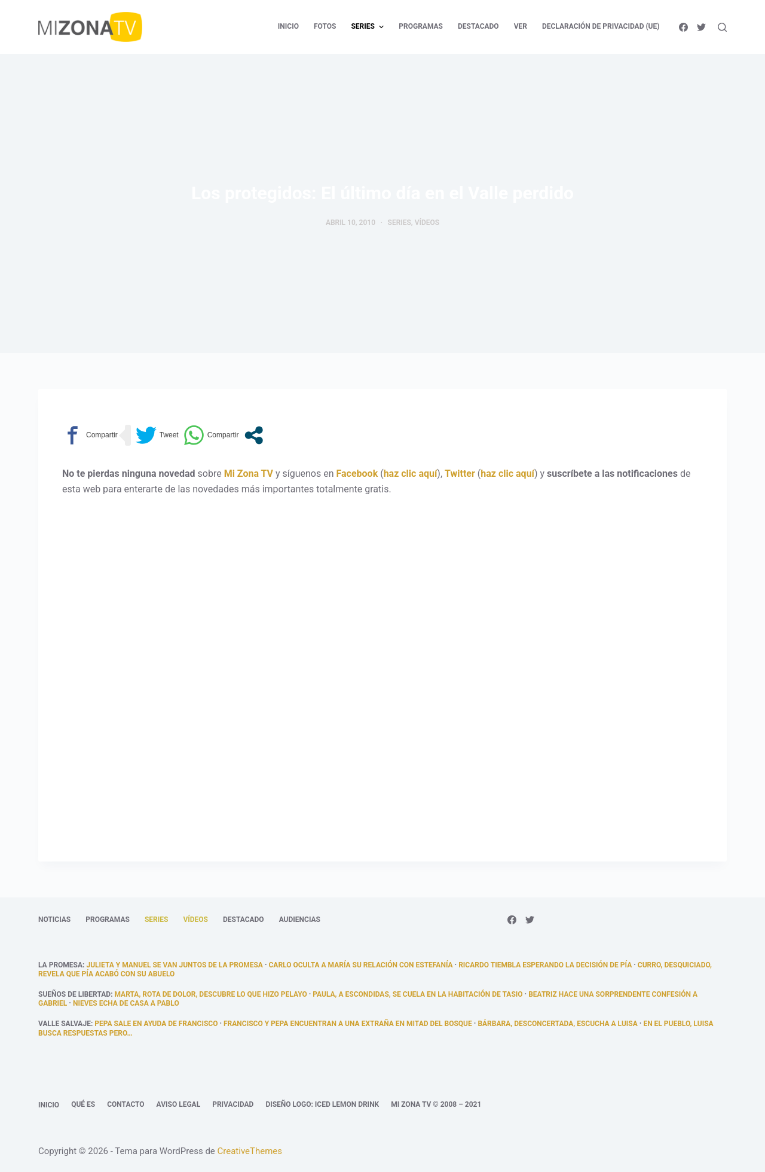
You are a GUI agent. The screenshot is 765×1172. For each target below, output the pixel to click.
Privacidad (232, 1104)
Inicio (48, 1105)
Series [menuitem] (369, 27)
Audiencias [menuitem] (299, 919)
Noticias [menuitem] (54, 919)
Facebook (357, 473)
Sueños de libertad (74, 994)
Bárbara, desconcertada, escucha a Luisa (557, 1023)
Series (399, 222)
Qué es (83, 1104)
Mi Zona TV (248, 473)
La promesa (60, 965)
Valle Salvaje (64, 1023)
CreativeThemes (250, 1151)
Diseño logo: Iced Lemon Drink (322, 1104)
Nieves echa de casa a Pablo (126, 1003)
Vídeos (427, 222)
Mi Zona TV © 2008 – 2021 (436, 1104)
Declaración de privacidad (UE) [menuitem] (601, 26)
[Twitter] (701, 27)
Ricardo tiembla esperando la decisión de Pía (545, 965)
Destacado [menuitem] (478, 26)
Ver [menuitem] (520, 26)
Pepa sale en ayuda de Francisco (156, 1023)
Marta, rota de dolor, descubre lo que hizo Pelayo (211, 994)
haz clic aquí (410, 473)
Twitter (460, 473)
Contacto (125, 1104)
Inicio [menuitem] (288, 26)
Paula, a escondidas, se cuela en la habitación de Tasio (417, 994)
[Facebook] (683, 27)
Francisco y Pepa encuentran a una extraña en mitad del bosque (348, 1023)
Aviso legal (179, 1104)
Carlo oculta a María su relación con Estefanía (361, 965)
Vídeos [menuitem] (195, 919)
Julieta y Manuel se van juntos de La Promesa (174, 965)
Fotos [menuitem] (325, 26)
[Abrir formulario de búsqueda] (722, 27)
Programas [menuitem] (421, 26)
